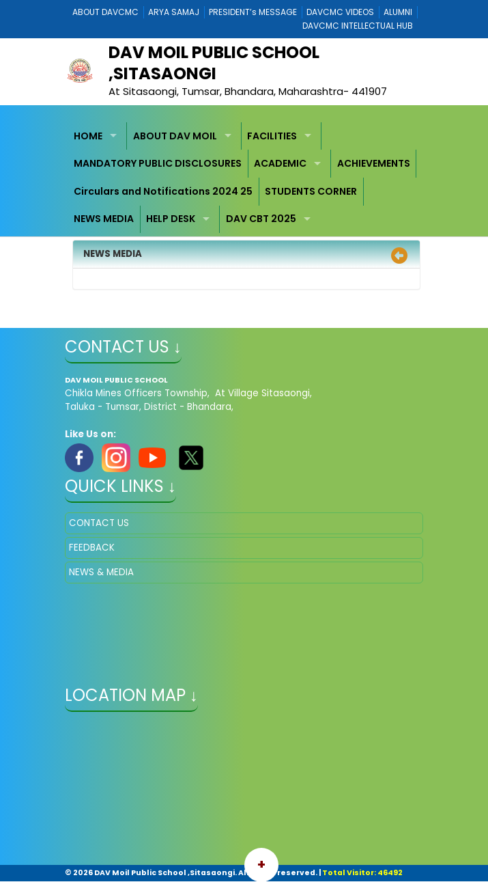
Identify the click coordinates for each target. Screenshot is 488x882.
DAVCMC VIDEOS (340, 12)
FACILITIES (272, 136)
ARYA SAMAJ (173, 12)
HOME (88, 136)
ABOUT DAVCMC (105, 12)
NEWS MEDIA (104, 218)
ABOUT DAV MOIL (175, 136)
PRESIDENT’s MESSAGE (253, 12)
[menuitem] (97, 136)
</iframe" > (244, 789)
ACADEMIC (280, 163)
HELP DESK (170, 218)
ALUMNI (398, 12)
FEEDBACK (92, 547)
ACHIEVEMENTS (373, 163)
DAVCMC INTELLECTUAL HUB (357, 25)
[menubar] (244, 177)
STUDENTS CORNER (311, 191)
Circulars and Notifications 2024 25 (163, 191)
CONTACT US (99, 522)
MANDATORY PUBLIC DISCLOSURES (158, 163)
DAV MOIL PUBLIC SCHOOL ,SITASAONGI (214, 63)
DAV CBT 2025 (261, 218)
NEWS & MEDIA (101, 572)
